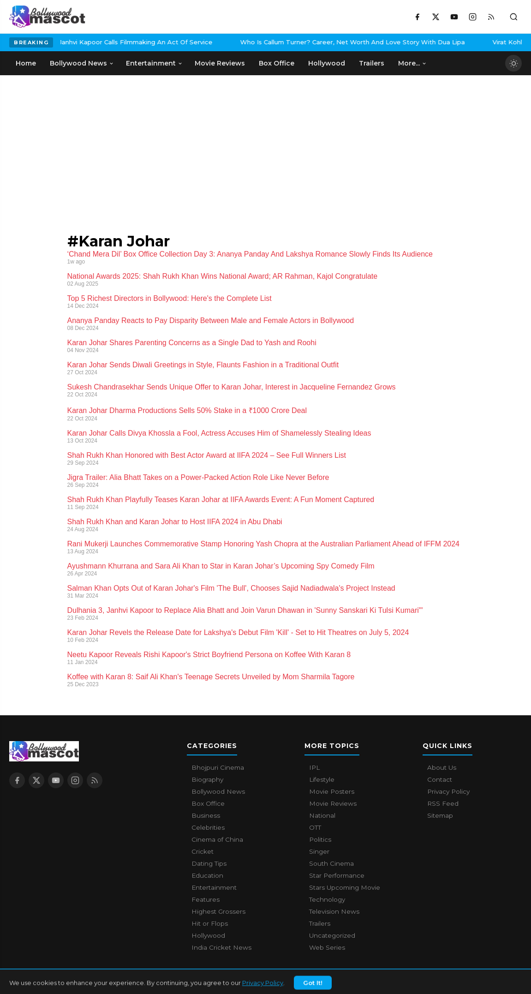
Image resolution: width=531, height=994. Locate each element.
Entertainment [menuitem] (154, 63)
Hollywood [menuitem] (326, 63)
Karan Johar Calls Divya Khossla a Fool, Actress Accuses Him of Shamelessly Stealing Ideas (219, 433)
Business (205, 815)
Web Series (327, 947)
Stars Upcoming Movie (344, 887)
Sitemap (440, 815)
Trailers (319, 923)
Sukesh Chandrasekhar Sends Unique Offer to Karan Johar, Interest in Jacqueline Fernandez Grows (231, 387)
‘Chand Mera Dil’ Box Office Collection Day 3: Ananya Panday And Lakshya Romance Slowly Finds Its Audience (250, 254)
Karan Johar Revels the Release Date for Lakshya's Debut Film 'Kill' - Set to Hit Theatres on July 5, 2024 (238, 632)
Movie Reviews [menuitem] (220, 63)
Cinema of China (217, 839)
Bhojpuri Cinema (217, 767)
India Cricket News (221, 947)
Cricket (202, 851)
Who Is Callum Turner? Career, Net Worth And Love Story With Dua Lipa (299, 42)
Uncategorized (332, 935)
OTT (315, 827)
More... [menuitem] (412, 63)
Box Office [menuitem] (276, 63)
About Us (441, 767)
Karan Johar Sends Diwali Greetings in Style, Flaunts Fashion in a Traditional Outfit (203, 365)
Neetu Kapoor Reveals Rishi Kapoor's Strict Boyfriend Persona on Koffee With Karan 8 (209, 655)
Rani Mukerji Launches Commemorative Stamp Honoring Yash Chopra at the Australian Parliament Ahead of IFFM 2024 (263, 544)
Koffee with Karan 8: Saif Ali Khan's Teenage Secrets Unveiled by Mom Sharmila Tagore (211, 677)
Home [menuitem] (26, 63)
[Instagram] (472, 16)
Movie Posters (331, 791)
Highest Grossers (218, 911)
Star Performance (336, 875)
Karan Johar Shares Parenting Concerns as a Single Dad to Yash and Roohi (191, 343)
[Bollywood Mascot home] (47, 17)
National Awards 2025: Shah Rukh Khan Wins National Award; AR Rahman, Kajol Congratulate (222, 276)
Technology (327, 899)
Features (205, 899)
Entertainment (214, 887)
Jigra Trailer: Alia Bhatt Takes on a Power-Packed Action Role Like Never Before (198, 477)
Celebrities (208, 827)
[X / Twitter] (435, 16)
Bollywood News (218, 791)
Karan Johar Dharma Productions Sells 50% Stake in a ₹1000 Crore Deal (187, 410)
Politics (320, 839)
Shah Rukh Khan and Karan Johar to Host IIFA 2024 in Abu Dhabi (174, 522)
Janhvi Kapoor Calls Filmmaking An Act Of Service (82, 42)
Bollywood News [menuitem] (82, 63)
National (322, 815)
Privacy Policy (448, 791)
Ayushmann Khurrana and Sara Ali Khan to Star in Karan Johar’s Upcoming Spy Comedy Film (221, 566)
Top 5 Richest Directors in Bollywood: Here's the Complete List (169, 298)
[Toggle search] (513, 16)
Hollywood (208, 935)
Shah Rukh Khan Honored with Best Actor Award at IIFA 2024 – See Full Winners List (206, 455)
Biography (207, 779)
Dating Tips (209, 863)
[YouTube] (454, 16)
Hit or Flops (209, 923)
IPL (314, 767)
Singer (319, 851)
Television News (334, 911)
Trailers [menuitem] (371, 63)
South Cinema (331, 863)
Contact (439, 779)
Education (207, 875)
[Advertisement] (69, 144)
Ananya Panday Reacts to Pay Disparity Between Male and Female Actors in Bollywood (210, 320)
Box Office (208, 803)
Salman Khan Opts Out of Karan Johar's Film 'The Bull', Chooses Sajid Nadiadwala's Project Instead (231, 588)
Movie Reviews (333, 803)
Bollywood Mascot (60, 982)
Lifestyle (321, 779)
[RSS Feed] (491, 16)
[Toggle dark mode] (513, 63)
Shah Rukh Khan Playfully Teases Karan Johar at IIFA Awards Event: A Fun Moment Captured (221, 499)
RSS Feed (443, 803)
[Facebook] (417, 16)
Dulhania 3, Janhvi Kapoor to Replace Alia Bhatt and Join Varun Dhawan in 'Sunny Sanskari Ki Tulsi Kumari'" (245, 610)
